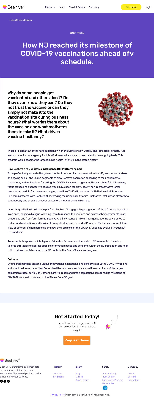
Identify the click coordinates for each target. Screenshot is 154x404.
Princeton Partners (108, 150)
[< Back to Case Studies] (20, 20)
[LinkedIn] (8, 381)
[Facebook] (4, 381)
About (131, 373)
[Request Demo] (76, 340)
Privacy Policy (58, 394)
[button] (50, 7)
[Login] (148, 7)
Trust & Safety (109, 373)
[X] (1, 381)
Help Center (108, 383)
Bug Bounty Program (112, 380)
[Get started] (131, 7)
